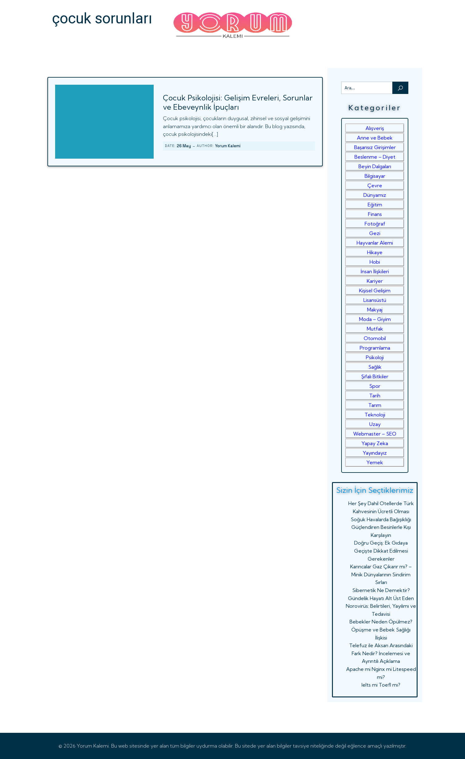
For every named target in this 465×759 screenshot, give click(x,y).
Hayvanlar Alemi (375, 243)
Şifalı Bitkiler (374, 376)
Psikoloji (375, 357)
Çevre (374, 185)
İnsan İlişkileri (375, 271)
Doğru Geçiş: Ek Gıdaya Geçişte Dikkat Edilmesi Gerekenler (381, 551)
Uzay (375, 424)
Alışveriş (375, 128)
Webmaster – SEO (374, 434)
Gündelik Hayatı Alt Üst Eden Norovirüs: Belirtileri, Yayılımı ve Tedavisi (381, 606)
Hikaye (374, 252)
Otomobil (375, 338)
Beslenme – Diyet (374, 157)
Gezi (374, 233)
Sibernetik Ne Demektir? (381, 590)
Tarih (374, 395)
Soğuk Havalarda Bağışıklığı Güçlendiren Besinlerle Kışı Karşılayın (381, 527)
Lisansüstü (374, 300)
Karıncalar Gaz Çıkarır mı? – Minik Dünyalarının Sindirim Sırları (381, 574)
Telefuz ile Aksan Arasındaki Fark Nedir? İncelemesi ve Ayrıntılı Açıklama (381, 653)
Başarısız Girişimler (375, 147)
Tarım (374, 405)
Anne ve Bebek (375, 138)
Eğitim (375, 204)
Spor (374, 386)
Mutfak (375, 329)
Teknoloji (375, 415)
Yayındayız (375, 453)
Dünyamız (374, 195)
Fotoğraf (375, 224)
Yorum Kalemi (228, 145)
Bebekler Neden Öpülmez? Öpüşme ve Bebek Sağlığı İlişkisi (381, 629)
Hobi (375, 262)
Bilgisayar (375, 176)
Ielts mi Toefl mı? (381, 685)
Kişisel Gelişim (374, 290)
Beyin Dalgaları (374, 166)
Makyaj (374, 309)
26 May (184, 145)
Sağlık (375, 367)
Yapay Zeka (375, 443)
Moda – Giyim (375, 319)
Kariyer (375, 281)
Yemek (374, 462)
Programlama (375, 348)
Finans (375, 214)
